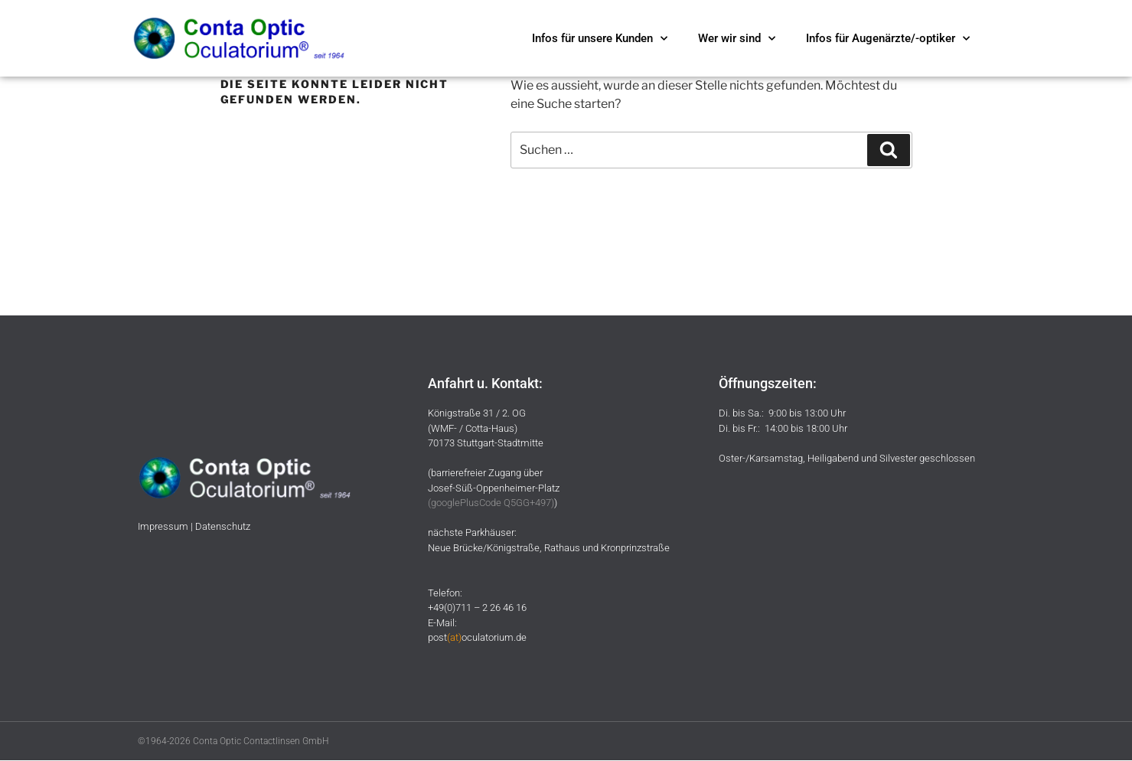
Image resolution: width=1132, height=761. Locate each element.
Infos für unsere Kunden (599, 39)
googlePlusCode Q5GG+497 (491, 502)
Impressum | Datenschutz (194, 526)
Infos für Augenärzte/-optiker (888, 39)
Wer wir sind (736, 39)
